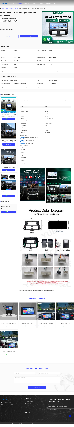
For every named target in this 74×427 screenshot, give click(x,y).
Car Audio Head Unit (27, 290)
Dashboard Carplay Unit (38, 290)
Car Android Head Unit (13, 8)
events (41, 3)
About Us (26, 3)
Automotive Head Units (49, 290)
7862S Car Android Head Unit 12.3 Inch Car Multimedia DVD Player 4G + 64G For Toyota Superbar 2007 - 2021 (8, 167)
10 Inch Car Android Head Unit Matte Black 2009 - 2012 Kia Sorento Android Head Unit (46, 323)
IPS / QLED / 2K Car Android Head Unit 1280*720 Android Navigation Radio (8, 351)
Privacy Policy (10, 423)
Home (13, 3)
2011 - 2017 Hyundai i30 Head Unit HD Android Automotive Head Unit (27, 323)
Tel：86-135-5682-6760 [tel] (6, 402)
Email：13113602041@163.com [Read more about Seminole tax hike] (8, 404)
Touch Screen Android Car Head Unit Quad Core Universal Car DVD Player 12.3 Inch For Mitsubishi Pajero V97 (8, 193)
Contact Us (34, 3)
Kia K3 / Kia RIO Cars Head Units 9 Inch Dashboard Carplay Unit (65, 323)
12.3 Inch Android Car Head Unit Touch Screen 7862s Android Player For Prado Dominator (8, 142)
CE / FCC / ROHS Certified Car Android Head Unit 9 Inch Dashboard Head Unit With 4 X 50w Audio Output (8, 116)
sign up (70, 409)
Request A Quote (29, 36)
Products (19, 3)
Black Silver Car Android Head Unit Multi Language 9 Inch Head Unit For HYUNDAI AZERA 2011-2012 (9, 323)
